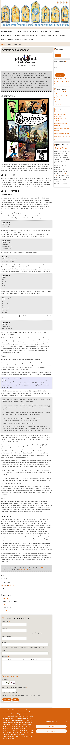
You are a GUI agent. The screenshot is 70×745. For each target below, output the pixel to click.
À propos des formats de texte (11, 676)
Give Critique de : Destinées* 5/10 (7, 576)
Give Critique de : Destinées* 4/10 (5, 576)
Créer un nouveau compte (62, 78)
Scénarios (56, 31)
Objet (3, 650)
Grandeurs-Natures (29, 39)
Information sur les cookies (9, 741)
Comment (5, 657)
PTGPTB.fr (5, 604)
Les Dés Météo (58, 100)
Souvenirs (11, 39)
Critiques (62, 35)
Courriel (4, 628)
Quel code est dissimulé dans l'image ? (14, 687)
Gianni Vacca (5, 598)
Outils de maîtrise (6, 35)
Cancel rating (1, 576)
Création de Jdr (33, 31)
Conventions (19, 39)
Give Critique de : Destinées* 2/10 (3, 576)
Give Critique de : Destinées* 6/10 (8, 576)
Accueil (3, 44)
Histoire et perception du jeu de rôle (11, 31)
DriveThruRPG (23, 569)
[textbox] (26, 667)
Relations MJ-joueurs (45, 35)
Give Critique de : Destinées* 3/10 (4, 576)
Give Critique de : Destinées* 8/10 (10, 576)
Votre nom (5, 622)
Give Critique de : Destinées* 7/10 (9, 576)
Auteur (4, 642)
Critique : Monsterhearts (61, 134)
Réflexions (55, 35)
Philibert (42, 567)
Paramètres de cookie (51, 721)
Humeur (3, 39)
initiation (4, 585)
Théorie (25, 31)
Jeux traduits (16, 35)
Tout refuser (51, 726)
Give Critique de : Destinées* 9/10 (11, 576)
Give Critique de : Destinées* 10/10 (12, 576)
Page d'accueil (6, 636)
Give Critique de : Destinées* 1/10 (2, 576)
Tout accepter (51, 731)
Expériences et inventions (29, 35)
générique (11, 585)
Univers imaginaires (45, 31)
